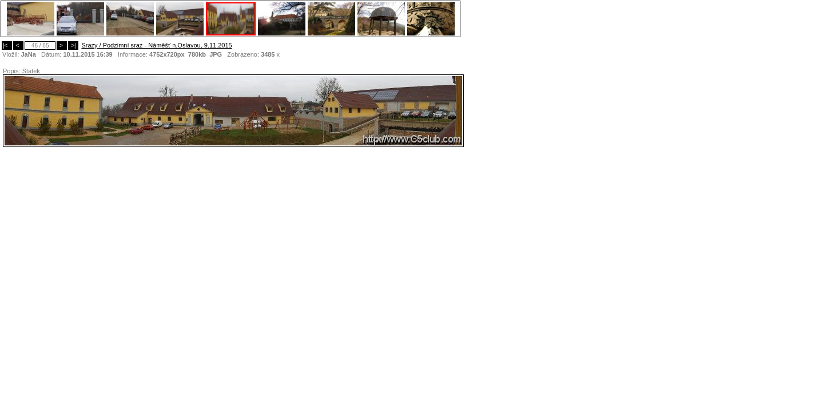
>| (73, 45)
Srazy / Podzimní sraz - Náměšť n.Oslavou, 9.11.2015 (156, 45)
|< (7, 45)
